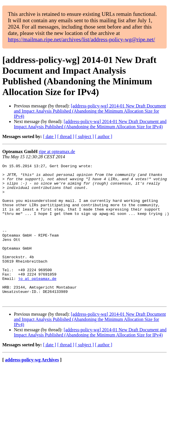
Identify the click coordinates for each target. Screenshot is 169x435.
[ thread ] (65, 136)
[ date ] (49, 136)
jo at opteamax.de (37, 301)
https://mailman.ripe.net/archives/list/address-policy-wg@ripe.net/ (81, 39)
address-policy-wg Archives (32, 387)
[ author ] (103, 136)
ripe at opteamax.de (57, 151)
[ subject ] (84, 136)
